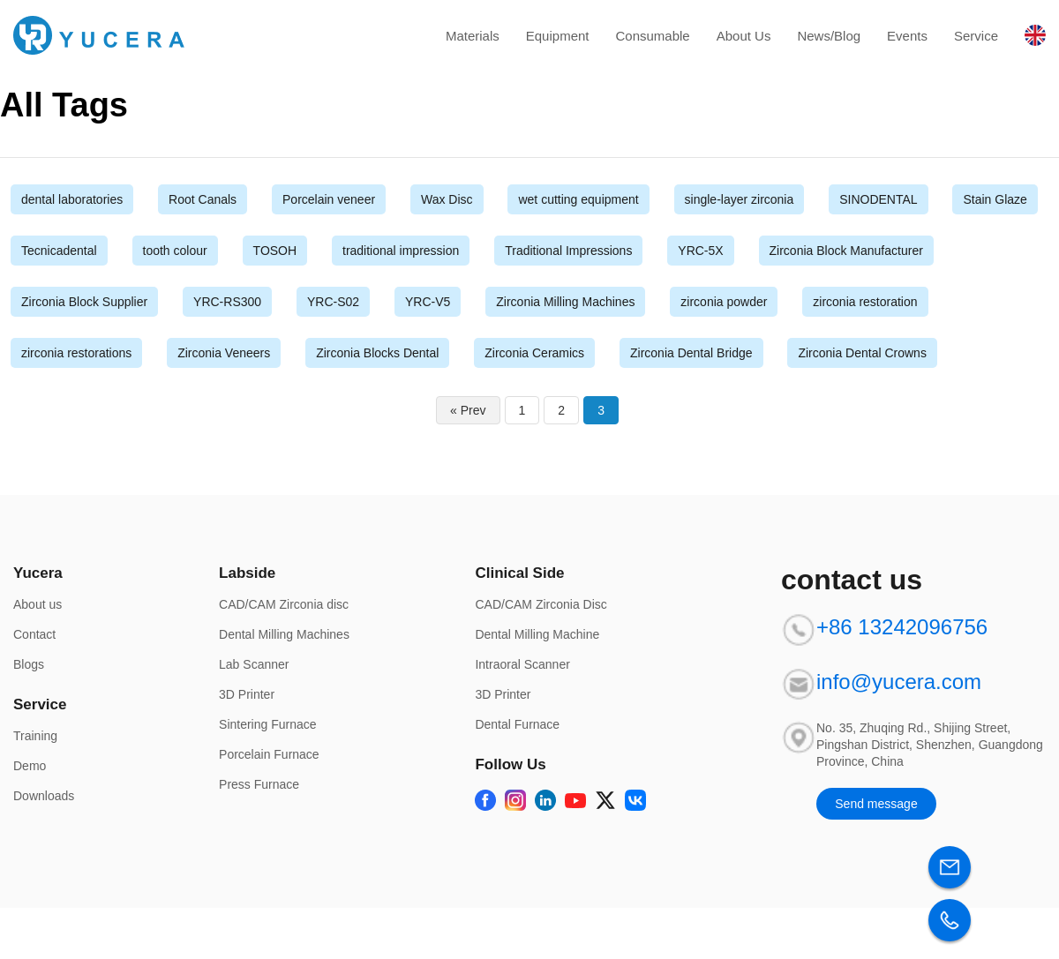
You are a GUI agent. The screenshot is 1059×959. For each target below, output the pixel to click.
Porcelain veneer (328, 199)
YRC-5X (700, 250)
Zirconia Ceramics (534, 353)
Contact (34, 634)
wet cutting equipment (578, 199)
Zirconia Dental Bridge (691, 353)
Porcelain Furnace (269, 754)
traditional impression (400, 250)
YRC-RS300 (227, 302)
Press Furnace (259, 784)
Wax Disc (447, 199)
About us (37, 604)
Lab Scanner (254, 664)
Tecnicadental (59, 250)
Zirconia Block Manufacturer (846, 250)
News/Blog (828, 35)
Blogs (28, 664)
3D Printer (246, 694)
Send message (876, 804)
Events (907, 35)
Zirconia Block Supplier (84, 302)
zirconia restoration (865, 302)
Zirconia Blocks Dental (377, 353)
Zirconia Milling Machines (565, 302)
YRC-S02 (333, 302)
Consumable (652, 35)
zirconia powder (723, 302)
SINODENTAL (878, 199)
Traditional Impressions (568, 250)
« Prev (467, 410)
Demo (29, 766)
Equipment (558, 35)
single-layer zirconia (739, 199)
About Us (744, 35)
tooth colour (175, 250)
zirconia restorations (76, 353)
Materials (472, 35)
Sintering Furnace (268, 724)
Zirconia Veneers (223, 353)
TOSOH (275, 250)
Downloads (43, 796)
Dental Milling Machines (284, 634)
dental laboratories (72, 199)
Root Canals (203, 199)
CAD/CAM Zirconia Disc (540, 604)
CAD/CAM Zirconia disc (284, 604)
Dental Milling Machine (537, 634)
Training (35, 736)
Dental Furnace (517, 724)
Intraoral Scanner (522, 664)
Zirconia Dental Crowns (862, 353)
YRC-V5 (427, 302)
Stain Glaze (994, 199)
